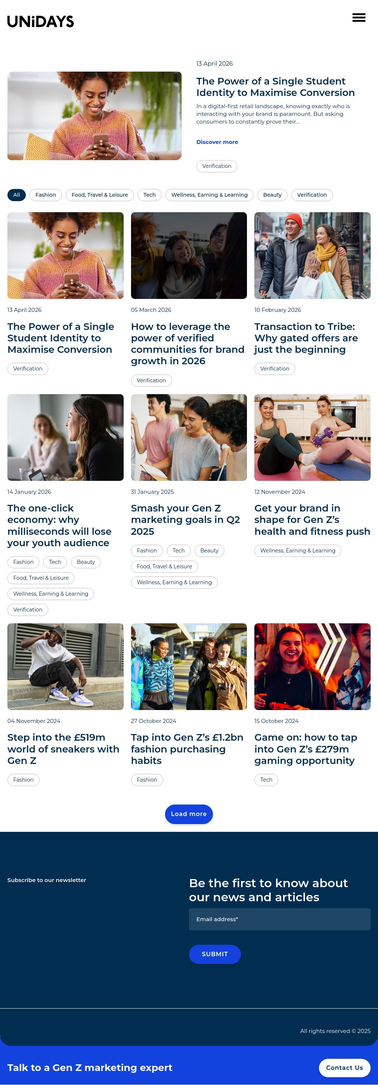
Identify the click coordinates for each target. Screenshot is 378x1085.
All (16, 195)
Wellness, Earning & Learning (209, 195)
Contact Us (344, 1067)
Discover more (217, 141)
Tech (150, 195)
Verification (312, 195)
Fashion (45, 195)
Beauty (272, 195)
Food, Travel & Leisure (100, 195)
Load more (189, 813)
